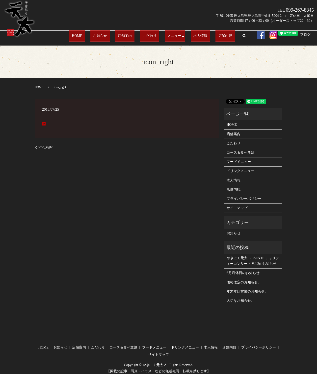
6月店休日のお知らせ (243, 269)
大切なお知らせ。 (240, 297)
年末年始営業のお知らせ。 (247, 288)
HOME (91, 34)
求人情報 (192, 34)
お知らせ (109, 34)
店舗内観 (211, 34)
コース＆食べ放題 (240, 148)
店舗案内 (128, 34)
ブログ (305, 34)
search (227, 34)
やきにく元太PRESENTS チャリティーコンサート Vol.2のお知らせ (253, 257)
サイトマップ (237, 204)
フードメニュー (239, 158)
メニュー (167, 34)
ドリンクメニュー (240, 167)
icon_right (45, 143)
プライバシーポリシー (244, 195)
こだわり (148, 34)
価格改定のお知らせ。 (244, 278)
